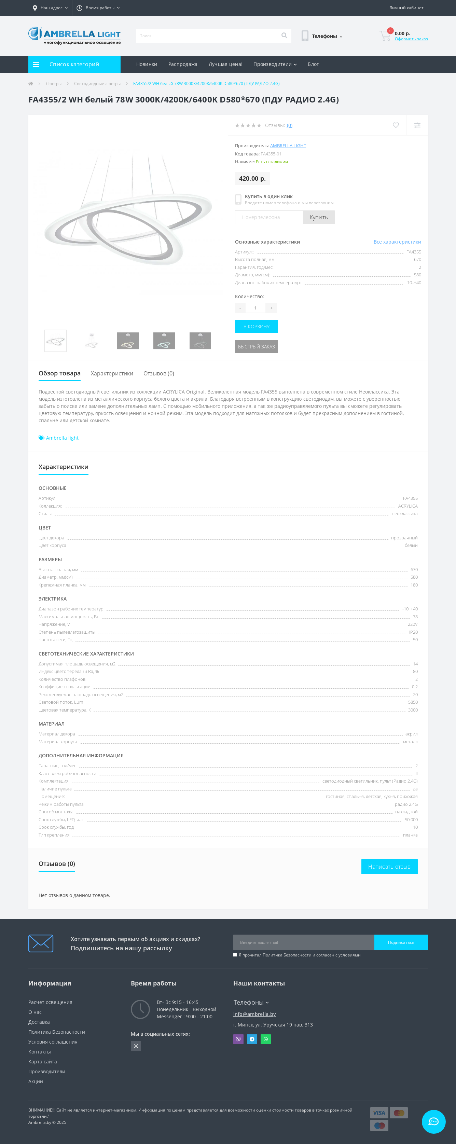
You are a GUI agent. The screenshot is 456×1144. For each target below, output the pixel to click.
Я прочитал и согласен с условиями (300, 955)
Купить (319, 217)
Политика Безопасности (287, 955)
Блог (313, 64)
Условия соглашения (53, 1041)
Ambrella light (288, 145)
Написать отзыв (389, 866)
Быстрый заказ (256, 346)
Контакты (39, 1051)
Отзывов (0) (158, 373)
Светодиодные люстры (97, 83)
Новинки (146, 64)
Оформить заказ (411, 39)
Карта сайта (42, 1061)
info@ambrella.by (254, 1014)
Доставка (39, 1022)
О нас (35, 1012)
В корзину (257, 326)
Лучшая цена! (226, 64)
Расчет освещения (50, 1002)
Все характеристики (397, 241)
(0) (289, 125)
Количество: (249, 296)
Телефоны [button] (251, 1002)
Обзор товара (60, 373)
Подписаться (401, 942)
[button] (50, 8)
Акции (35, 1081)
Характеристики (112, 373)
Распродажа (183, 64)
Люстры (53, 83)
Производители (275, 64)
